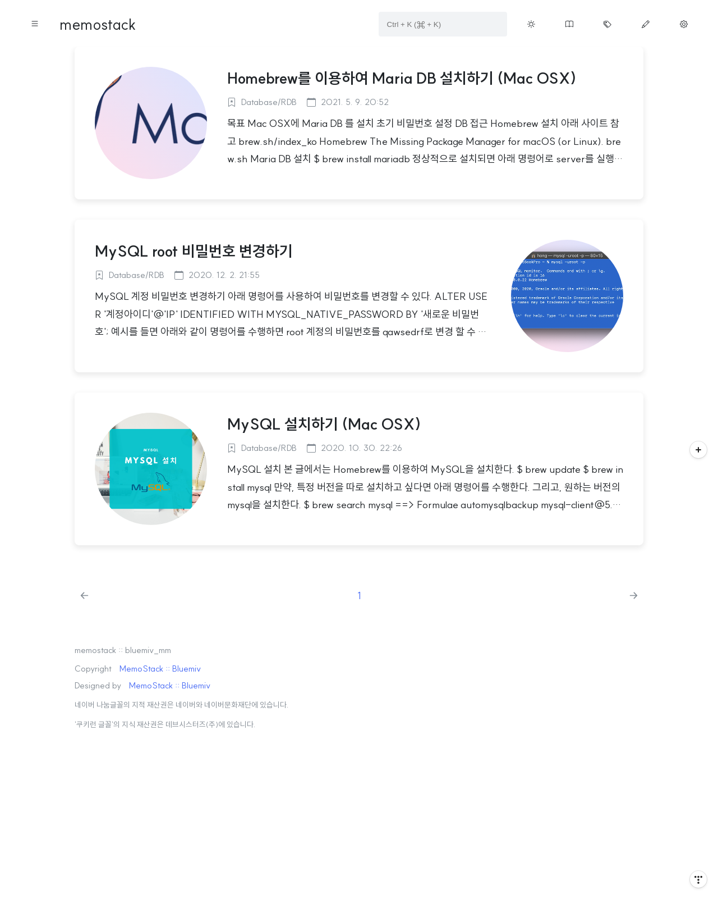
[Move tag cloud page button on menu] (607, 24)
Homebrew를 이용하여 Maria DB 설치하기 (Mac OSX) (402, 78)
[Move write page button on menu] (646, 24)
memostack (97, 24)
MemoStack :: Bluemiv (160, 668)
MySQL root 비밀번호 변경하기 (194, 251)
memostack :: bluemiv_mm (123, 650)
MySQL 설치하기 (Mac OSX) (324, 423)
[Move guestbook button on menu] (569, 24)
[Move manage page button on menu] (684, 24)
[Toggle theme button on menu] (531, 24)
